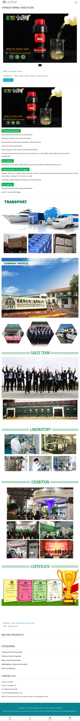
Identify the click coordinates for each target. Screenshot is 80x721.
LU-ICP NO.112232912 (55, 708)
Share (10, 718)
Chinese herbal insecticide (12, 652)
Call (30, 718)
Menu (50, 718)
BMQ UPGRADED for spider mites (23, 623)
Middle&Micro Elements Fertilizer (15, 664)
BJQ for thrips (13, 626)
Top (70, 718)
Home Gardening (8, 668)
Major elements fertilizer (11, 660)
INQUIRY (8, 80)
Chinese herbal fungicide (11, 656)
